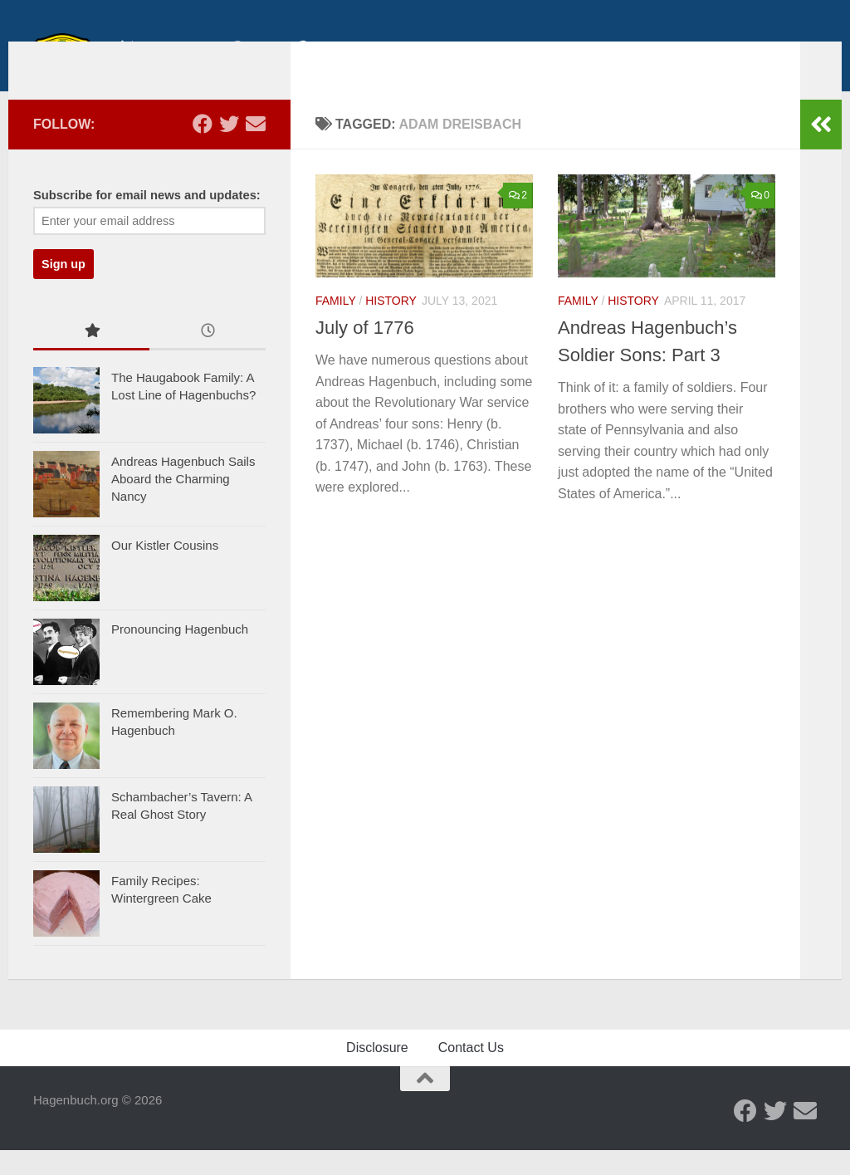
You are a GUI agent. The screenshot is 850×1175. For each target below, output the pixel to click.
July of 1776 (364, 352)
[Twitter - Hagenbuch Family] (229, 149)
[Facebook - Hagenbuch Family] (202, 149)
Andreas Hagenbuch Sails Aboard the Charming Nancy (183, 503)
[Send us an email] (256, 149)
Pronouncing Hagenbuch (179, 654)
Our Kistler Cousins (164, 570)
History (391, 325)
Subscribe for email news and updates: (147, 220)
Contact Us (471, 1072)
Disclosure (377, 1072)
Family (335, 325)
